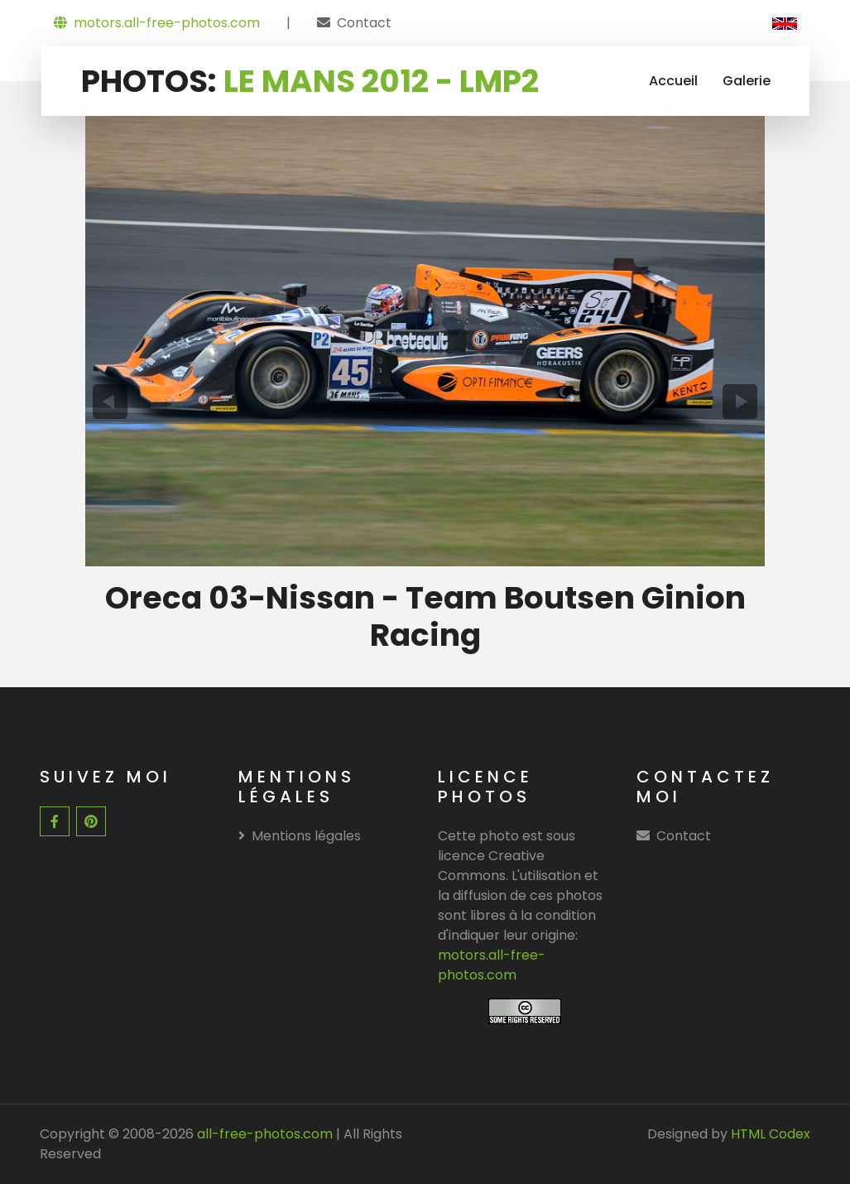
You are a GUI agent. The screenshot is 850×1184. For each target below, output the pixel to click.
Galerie (747, 80)
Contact (364, 22)
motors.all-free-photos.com (157, 22)
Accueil (673, 80)
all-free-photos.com (263, 1133)
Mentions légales (299, 835)
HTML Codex (770, 1133)
